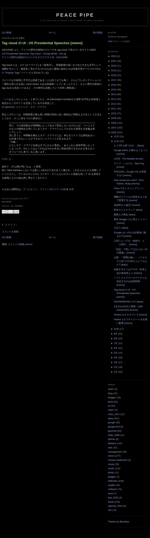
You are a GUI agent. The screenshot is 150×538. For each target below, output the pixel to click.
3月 (115, 362)
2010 (113, 113)
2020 (113, 65)
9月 (115, 333)
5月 (115, 352)
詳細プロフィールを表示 (119, 41)
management (115, 451)
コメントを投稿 (10, 231)
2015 (113, 89)
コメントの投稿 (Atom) (20, 244)
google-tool (114, 426)
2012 (113, 103)
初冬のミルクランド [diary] (128, 209)
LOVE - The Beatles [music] (128, 158)
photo (111, 472)
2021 (113, 61)
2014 (113, 94)
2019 (113, 70)
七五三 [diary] (121, 227)
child (110, 410)
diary (110, 418)
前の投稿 (97, 32)
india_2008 (114, 435)
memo (111, 455)
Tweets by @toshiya (118, 521)
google (111, 422)
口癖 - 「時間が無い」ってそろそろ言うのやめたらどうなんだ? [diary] (130, 261)
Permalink (7, 202)
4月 (115, 357)
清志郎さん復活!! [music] (127, 205)
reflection (113, 481)
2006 (113, 132)
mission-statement (117, 460)
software (18, 206)
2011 (113, 108)
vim (110, 510)
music (111, 468)
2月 (115, 367)
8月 (115, 338)
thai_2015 (113, 497)
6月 (115, 348)
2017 (113, 80)
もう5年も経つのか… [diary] (129, 145)
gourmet (112, 430)
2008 (113, 123)
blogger (112, 397)
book (110, 401)
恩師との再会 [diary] (124, 214)
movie (111, 464)
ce (12, 206)
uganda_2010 (115, 505)
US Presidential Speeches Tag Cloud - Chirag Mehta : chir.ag (34, 53)
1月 (115, 371)
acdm (111, 389)
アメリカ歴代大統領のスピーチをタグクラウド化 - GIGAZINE (35, 57)
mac (110, 447)
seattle (111, 485)
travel (111, 501)
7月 (115, 343)
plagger (112, 476)
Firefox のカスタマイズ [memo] (130, 314)
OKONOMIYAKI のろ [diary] (128, 301)
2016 (113, 84)
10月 (116, 329)
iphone (111, 439)
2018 (113, 75)
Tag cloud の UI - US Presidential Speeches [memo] (42, 43)
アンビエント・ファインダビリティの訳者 (45, 189)
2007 (113, 127)
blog (110, 393)
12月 (116, 136)
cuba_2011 (114, 414)
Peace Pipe (75, 15)
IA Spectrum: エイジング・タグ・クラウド (24, 107)
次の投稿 (6, 32)
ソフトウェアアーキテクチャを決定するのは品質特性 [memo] (130, 281)
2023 (113, 56)
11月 (116, 141)
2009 (113, 118)
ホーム (52, 32)
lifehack (112, 443)
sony (110, 493)
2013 (113, 99)
